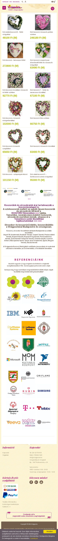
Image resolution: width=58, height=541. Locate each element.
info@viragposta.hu (36, 457)
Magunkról (16, 2)
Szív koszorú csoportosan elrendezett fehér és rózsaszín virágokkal (41, 62)
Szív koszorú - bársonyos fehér (14, 60)
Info (10, 2)
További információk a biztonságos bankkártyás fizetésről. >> (11, 504)
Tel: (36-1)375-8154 (36, 453)
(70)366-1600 (38, 455)
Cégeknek (6, 455)
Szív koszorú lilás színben (39, 118)
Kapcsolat (5, 2)
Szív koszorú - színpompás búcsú (15, 174)
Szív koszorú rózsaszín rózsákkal (42, 146)
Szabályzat (34, 538)
